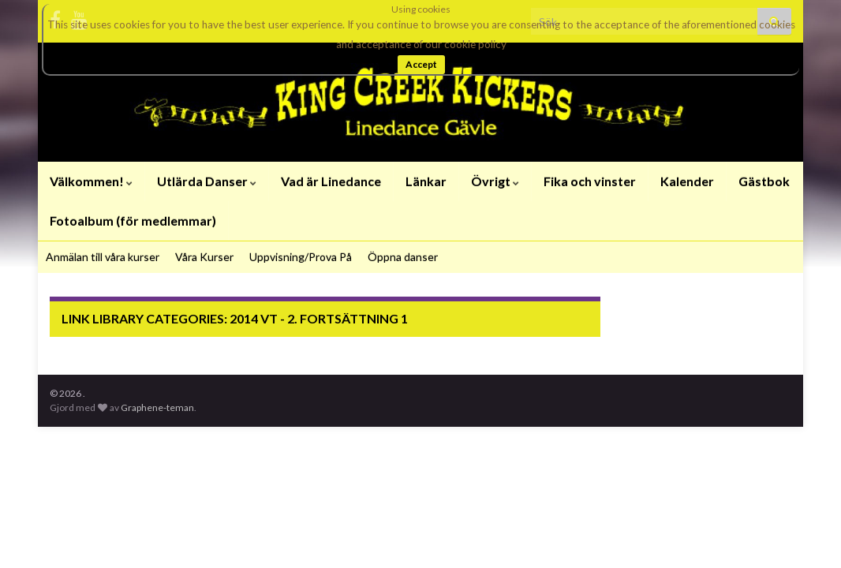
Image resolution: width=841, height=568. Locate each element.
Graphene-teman (157, 407)
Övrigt (495, 181)
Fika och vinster (590, 181)
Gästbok (764, 181)
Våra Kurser (204, 256)
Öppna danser (403, 256)
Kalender (687, 181)
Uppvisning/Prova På (300, 256)
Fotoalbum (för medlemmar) (133, 220)
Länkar (426, 181)
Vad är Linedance (331, 181)
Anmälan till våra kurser (102, 256)
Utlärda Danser (206, 181)
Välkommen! (91, 181)
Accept (421, 64)
